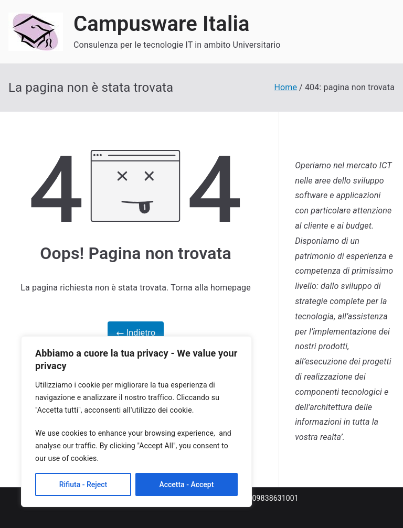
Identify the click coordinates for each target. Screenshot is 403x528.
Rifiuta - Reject (83, 484)
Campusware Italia (161, 24)
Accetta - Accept (186, 484)
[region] (136, 421)
